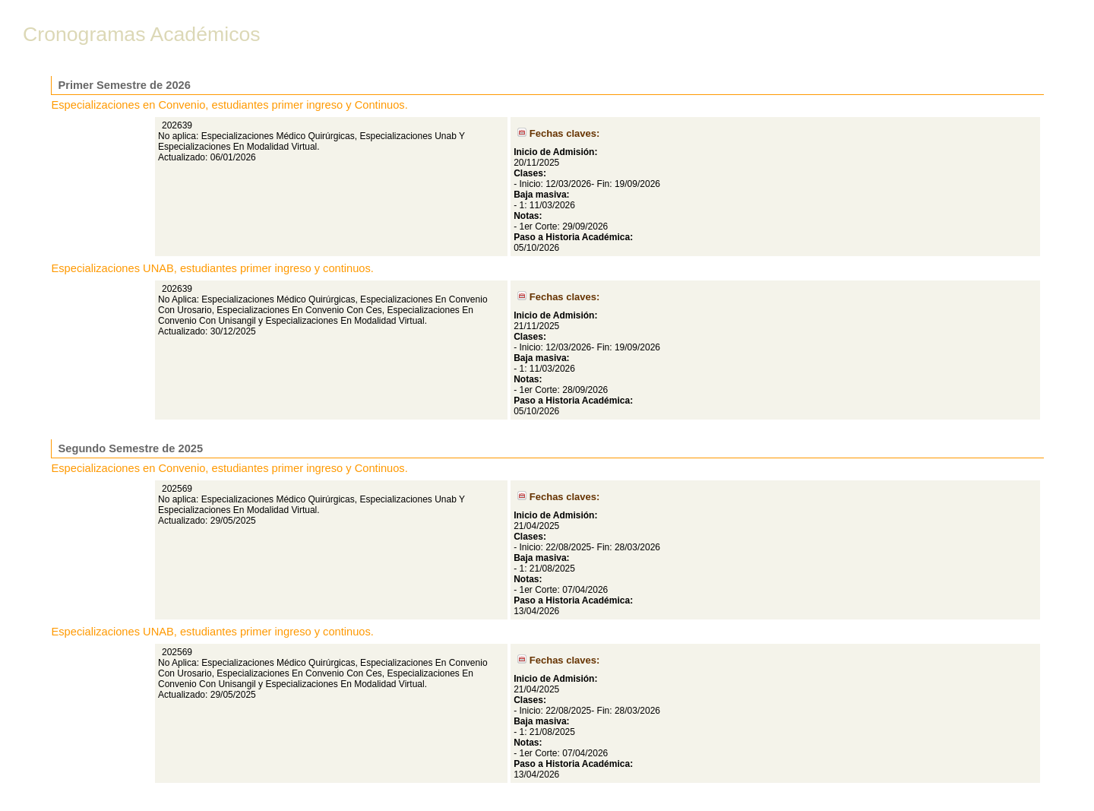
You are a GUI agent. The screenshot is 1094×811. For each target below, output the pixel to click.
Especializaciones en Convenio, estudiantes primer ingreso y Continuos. (230, 105)
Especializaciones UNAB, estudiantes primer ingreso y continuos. (213, 268)
